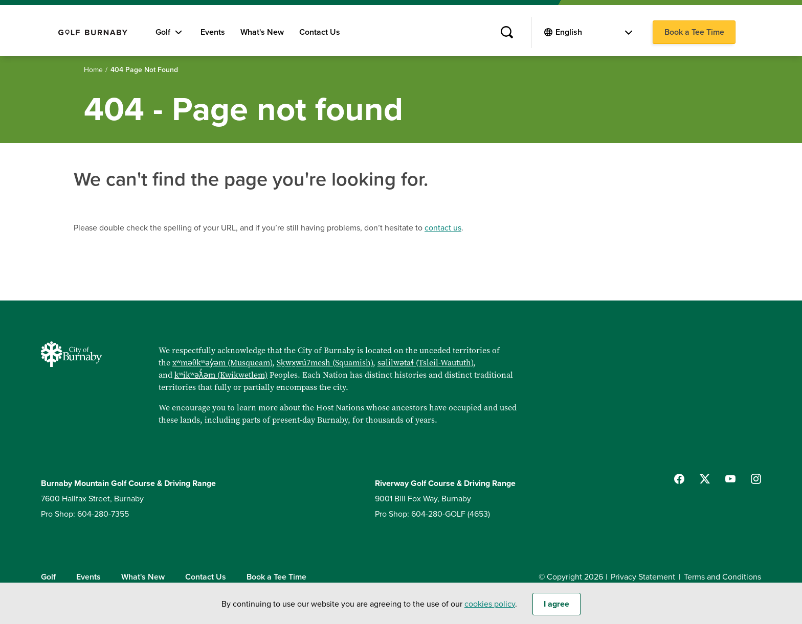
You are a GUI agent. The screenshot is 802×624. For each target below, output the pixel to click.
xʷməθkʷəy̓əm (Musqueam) (222, 362)
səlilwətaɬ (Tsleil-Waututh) (425, 362)
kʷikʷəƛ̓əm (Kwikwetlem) (221, 374)
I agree (556, 608)
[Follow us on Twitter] (705, 479)
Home (93, 69)
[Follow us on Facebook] (679, 479)
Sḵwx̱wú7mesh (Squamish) (325, 362)
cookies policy (489, 608)
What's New (262, 32)
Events (213, 32)
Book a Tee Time (694, 32)
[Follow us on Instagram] (756, 479)
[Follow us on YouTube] (730, 479)
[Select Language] (593, 32)
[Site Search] (506, 33)
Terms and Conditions (722, 577)
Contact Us (319, 32)
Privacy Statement (643, 577)
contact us (443, 228)
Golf (162, 32)
